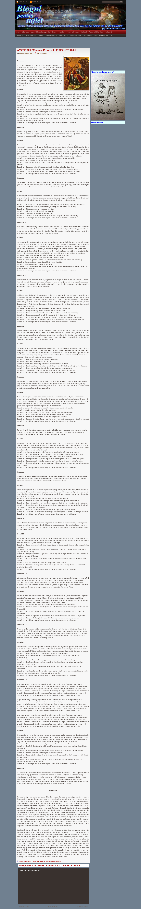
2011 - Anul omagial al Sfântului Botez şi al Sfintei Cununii (39, 32)
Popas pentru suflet (75, 35)
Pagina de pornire (52, 906)
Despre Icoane (88, 35)
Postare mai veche (82, 906)
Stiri (111, 35)
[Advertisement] (55, 43)
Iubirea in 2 (109, 32)
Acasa (18, 32)
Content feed (24, 2)
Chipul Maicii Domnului (101, 35)
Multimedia (20, 35)
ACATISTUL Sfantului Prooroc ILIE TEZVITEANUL (46, 50)
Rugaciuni (61, 32)
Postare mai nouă (23, 906)
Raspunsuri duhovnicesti (96, 32)
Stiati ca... (41, 35)
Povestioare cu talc (51, 35)
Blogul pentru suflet (55, 861)
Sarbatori (84, 32)
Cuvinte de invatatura (73, 32)
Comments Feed (38, 2)
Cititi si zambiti (63, 35)
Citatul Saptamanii (30, 35)
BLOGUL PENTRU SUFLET (40, 8)
